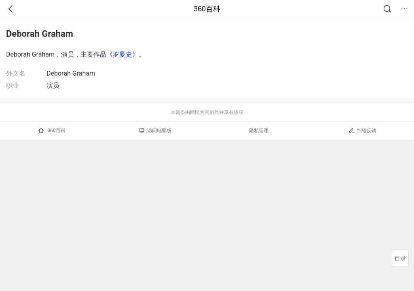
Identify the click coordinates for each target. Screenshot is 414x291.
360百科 (207, 9)
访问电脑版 (155, 130)
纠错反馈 (362, 130)
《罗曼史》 (122, 54)
